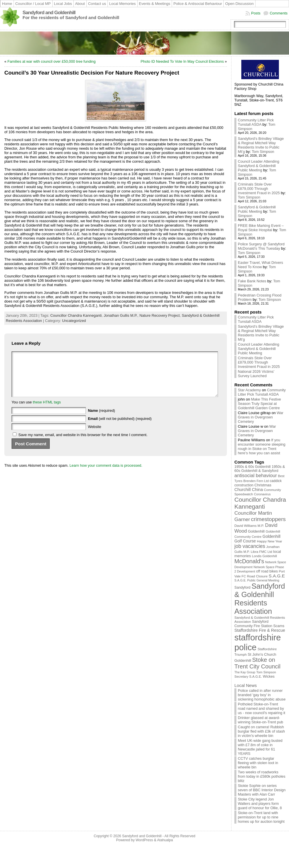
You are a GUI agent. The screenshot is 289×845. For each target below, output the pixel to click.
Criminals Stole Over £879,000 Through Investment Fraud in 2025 (259, 188)
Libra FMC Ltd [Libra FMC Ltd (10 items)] (261, 551)
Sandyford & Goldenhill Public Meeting (257, 209)
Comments (279, 13)
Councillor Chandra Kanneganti (76, 315)
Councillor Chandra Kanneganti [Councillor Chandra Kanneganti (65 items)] (260, 503)
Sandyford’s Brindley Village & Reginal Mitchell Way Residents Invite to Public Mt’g (261, 145)
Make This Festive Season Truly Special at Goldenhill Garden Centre (259, 403)
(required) (101, 419)
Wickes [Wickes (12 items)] (269, 676)
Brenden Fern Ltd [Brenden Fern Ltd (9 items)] (256, 481)
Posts (255, 13)
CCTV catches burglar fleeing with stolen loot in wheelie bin (258, 762)
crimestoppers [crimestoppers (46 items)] (268, 519)
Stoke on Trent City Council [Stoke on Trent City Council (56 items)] (257, 663)
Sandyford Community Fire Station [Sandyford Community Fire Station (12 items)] (253, 624)
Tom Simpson (263, 151)
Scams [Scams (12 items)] (278, 626)
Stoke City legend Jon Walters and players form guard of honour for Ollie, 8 (260, 803)
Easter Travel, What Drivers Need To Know (260, 264)
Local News (245, 685)
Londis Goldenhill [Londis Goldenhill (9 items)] (264, 556)
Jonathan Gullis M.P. (120, 315)
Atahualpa (165, 840)
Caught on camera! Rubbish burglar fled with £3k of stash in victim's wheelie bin (261, 731)
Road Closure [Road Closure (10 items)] (257, 576)
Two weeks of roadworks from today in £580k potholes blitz (261, 776)
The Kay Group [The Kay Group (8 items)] (244, 672)
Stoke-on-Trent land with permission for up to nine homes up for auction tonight (261, 817)
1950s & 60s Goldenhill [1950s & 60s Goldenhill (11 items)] (252, 467)
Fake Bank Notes (252, 281)
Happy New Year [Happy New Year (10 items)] (269, 541)
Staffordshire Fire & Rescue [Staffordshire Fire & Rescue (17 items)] (259, 630)
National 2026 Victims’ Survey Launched (256, 373)
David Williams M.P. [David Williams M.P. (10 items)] (249, 525)
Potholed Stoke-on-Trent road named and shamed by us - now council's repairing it (261, 708)
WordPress (144, 840)
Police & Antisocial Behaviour (197, 3)
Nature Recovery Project (159, 315)
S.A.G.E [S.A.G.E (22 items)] (277, 575)
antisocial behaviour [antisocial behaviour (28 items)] (255, 475)
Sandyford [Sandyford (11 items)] (242, 587)
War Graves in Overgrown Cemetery (260, 417)
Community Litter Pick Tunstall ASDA (256, 122)
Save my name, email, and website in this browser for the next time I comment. (83, 443)
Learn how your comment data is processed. (105, 474)
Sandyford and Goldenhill (49, 12)
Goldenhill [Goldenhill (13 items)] (256, 531)
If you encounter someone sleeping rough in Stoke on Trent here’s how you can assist (261, 446)
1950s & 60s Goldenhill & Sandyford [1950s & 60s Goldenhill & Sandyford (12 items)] (259, 469)
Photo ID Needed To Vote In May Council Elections (182, 61)
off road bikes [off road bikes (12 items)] (267, 571)
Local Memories (122, 3)
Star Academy (249, 390)
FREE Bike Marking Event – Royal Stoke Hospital (261, 227)
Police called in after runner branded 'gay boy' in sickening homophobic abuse (262, 694)
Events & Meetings (154, 3)
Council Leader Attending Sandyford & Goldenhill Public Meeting (258, 165)
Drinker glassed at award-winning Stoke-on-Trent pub (260, 720)
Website (94, 435)
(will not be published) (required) (120, 427)
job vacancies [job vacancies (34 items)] (249, 546)
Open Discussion (239, 3)
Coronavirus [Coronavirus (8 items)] (262, 494)
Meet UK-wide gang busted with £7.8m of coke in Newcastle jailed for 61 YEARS (260, 747)
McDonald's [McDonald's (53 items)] (249, 561)
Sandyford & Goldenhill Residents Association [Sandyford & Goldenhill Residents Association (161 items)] (259, 598)
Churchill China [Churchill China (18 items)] (248, 489)
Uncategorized (74, 320)
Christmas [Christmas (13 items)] (262, 485)
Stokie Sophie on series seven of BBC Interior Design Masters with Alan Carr (262, 789)
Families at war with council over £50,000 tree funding (52, 61)
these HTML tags (47, 411)
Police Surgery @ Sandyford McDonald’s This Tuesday (261, 246)
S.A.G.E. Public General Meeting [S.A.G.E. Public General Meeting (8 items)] (256, 580)
